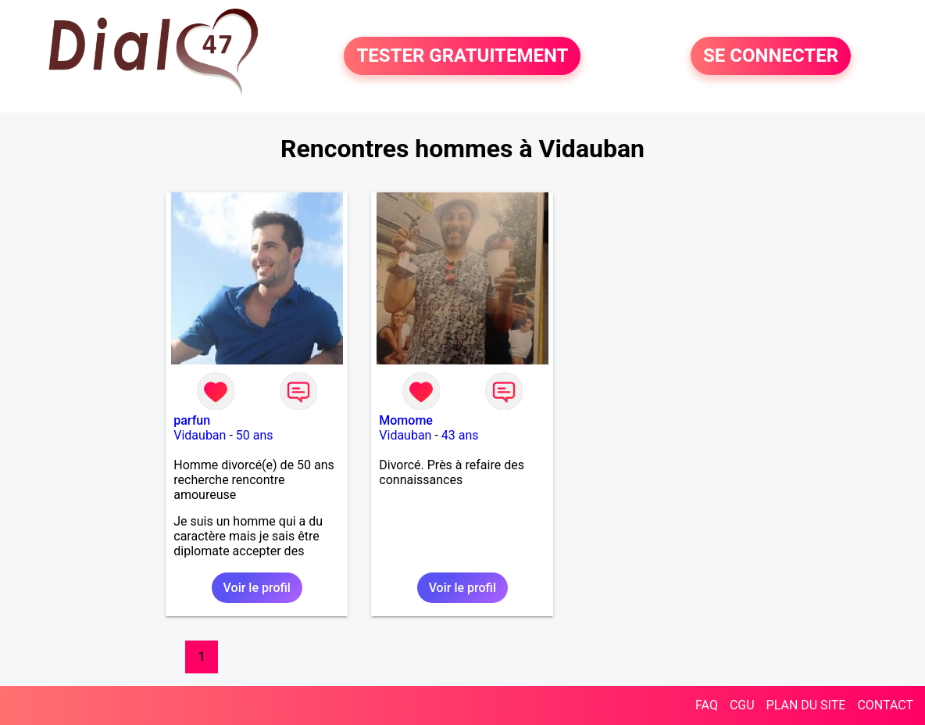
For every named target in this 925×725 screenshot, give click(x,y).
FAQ (706, 705)
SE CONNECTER (770, 56)
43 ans (460, 435)
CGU (742, 705)
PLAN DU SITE (806, 705)
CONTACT (885, 705)
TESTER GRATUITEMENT (462, 56)
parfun (191, 420)
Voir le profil (257, 587)
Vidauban (199, 435)
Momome (406, 420)
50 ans (254, 435)
